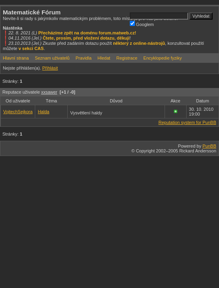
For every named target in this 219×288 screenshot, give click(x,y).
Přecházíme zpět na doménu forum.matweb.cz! (87, 32)
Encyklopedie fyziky (162, 58)
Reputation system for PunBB (187, 122)
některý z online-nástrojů (139, 43)
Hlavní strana (16, 58)
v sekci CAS (31, 48)
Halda (43, 111)
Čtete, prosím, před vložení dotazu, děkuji (86, 38)
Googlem (142, 24)
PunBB (209, 146)
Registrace (126, 58)
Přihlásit (50, 68)
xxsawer (49, 92)
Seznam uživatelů (52, 58)
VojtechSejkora (17, 111)
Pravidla (84, 58)
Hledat (104, 58)
